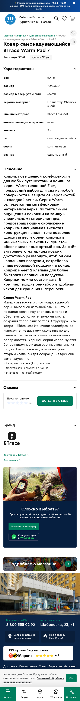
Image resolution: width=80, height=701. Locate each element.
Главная (8, 35)
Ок (71, 678)
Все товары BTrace (14, 455)
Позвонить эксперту (23, 526)
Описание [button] (12, 169)
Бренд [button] (9, 425)
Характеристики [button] (18, 69)
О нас (43, 666)
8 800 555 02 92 (20, 625)
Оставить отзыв (55, 400)
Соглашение (28, 666)
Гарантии (55, 666)
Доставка (10, 666)
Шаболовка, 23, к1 (57, 625)
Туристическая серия (42, 35)
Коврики (20, 35)
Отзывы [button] (10, 387)
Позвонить (72, 697)
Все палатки (10, 460)
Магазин (70, 666)
